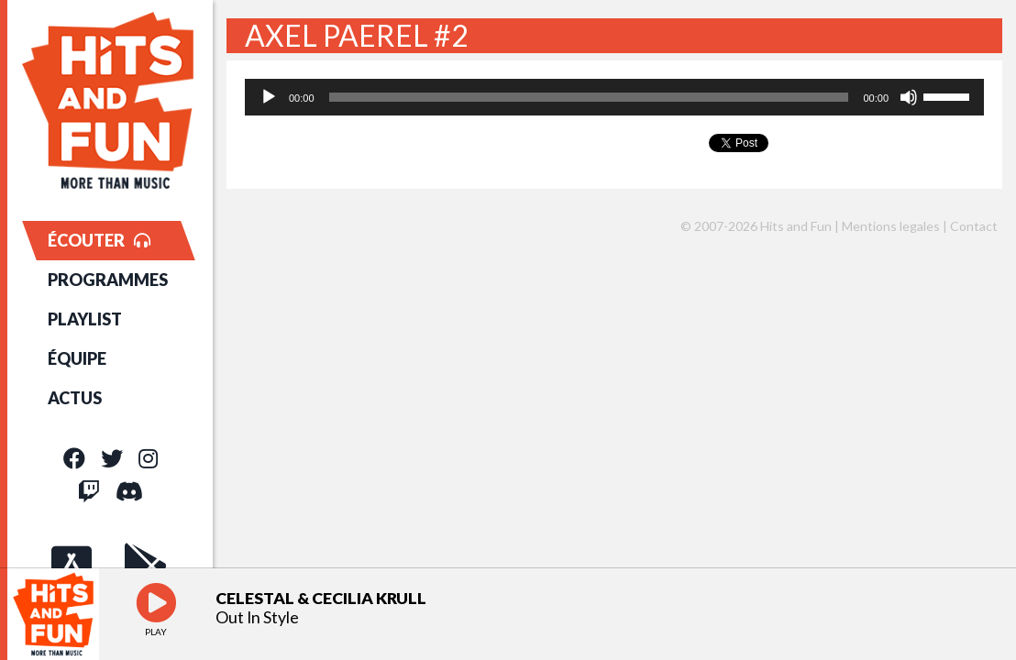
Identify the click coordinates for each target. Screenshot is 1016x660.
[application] (614, 97)
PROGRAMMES (108, 280)
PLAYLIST (85, 319)
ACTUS (75, 398)
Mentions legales (891, 226)
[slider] (589, 97)
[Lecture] (269, 97)
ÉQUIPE (77, 358)
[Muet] (909, 97)
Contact (974, 226)
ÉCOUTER (99, 240)
